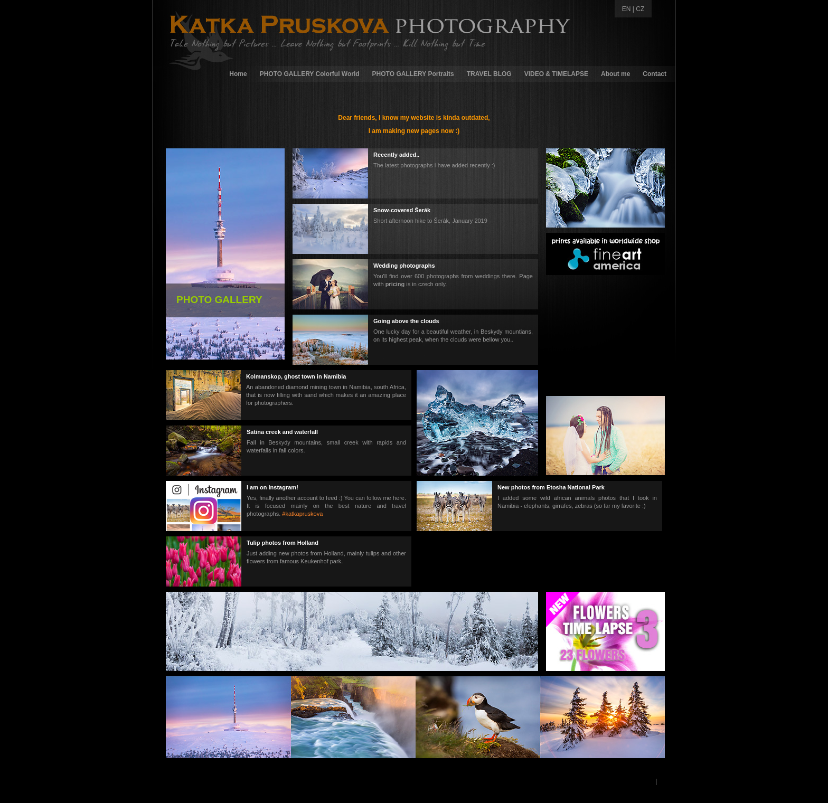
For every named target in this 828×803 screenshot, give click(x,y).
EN (626, 9)
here (398, 498)
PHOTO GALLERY (219, 299)
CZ (640, 9)
